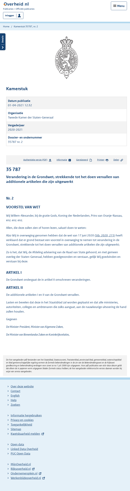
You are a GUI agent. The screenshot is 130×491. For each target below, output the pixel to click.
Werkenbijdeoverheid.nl (26, 478)
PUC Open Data (20, 453)
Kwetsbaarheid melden (25, 434)
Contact (15, 391)
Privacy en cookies (22, 420)
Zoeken (15, 405)
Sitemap (16, 429)
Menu (121, 6)
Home (6, 26)
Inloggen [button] (9, 15)
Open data (17, 444)
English (15, 395)
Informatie (64, 160)
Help (14, 400)
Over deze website (22, 386)
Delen (118, 160)
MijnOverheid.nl (21, 464)
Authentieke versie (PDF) (37, 160)
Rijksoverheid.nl (21, 469)
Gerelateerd (84, 160)
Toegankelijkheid (21, 424)
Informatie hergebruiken (26, 415)
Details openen (2, 41)
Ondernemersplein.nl (24, 473)
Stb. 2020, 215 (104, 235)
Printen (103, 160)
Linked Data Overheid (24, 449)
